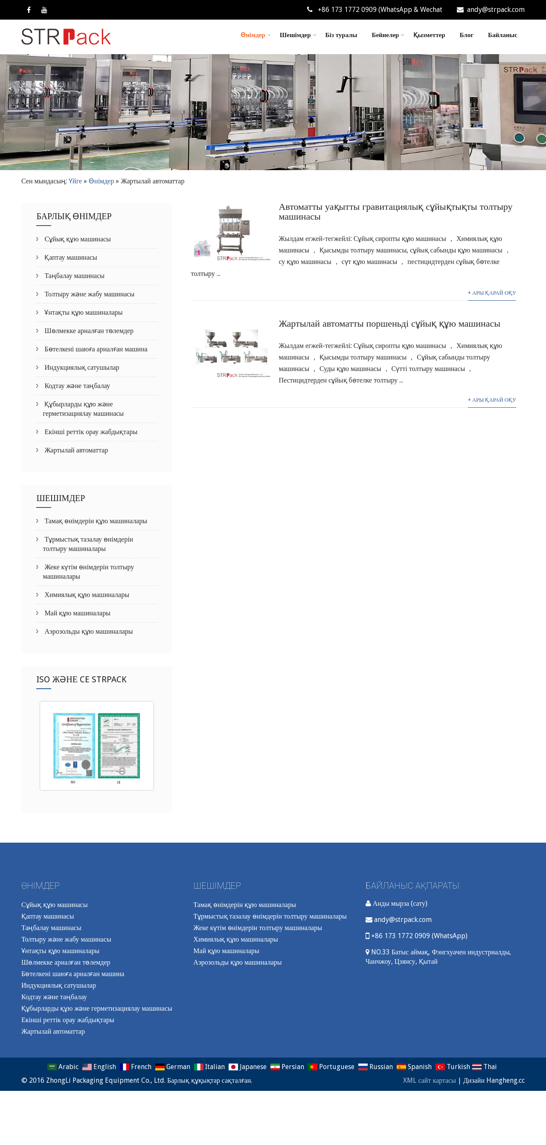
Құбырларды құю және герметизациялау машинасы (96, 1008)
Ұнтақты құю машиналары (82, 312)
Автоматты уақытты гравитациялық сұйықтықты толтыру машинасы (395, 211)
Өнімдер (256, 35)
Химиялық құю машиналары (86, 595)
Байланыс (502, 35)
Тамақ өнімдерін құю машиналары (95, 521)
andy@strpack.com (491, 10)
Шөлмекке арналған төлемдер (88, 331)
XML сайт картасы (429, 1080)
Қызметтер (429, 35)
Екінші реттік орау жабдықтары (90, 432)
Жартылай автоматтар (75, 450)
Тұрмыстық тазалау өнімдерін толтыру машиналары (269, 916)
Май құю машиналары (76, 613)
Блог (466, 35)
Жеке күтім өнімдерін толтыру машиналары (257, 928)
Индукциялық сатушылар (81, 367)
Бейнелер (388, 35)
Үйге (75, 181)
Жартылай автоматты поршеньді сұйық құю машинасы (389, 323)
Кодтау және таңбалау (76, 386)
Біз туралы (341, 35)
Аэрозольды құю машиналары (88, 631)
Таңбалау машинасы (74, 276)
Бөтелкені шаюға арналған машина (95, 349)
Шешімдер (298, 35)
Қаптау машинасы (70, 257)
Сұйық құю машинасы (76, 239)
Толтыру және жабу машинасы (88, 294)
